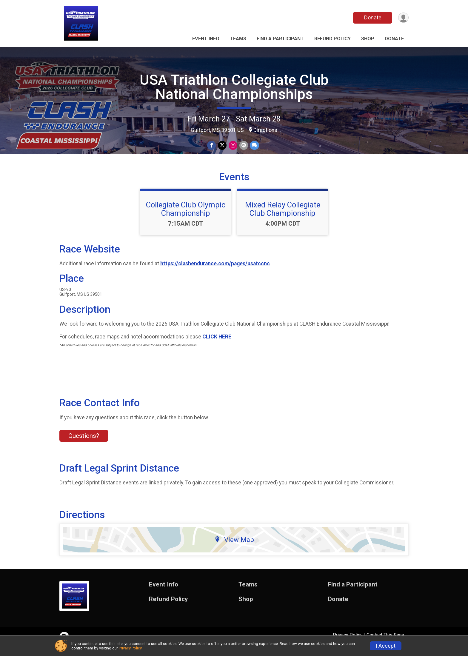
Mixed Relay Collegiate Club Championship (282, 215)
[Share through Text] (254, 145)
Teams (238, 38)
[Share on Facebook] (212, 145)
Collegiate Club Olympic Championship (185, 215)
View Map (234, 546)
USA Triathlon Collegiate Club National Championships (234, 87)
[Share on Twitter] (222, 145)
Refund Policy (332, 38)
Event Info (205, 38)
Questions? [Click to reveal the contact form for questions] (83, 442)
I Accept (385, 646)
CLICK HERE (216, 344)
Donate (372, 17)
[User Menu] (403, 17)
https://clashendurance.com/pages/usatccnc (215, 271)
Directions (265, 130)
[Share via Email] (243, 145)
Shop (367, 38)
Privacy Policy (130, 648)
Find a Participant (280, 38)
